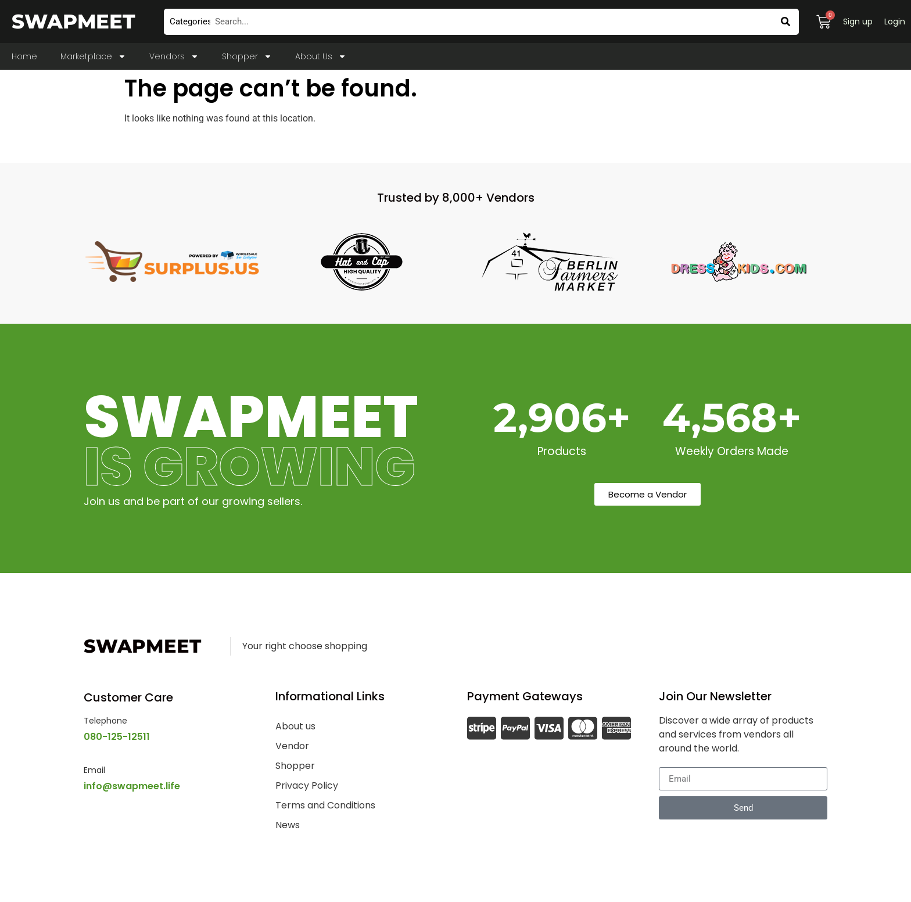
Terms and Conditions (325, 805)
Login (894, 21)
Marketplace (93, 56)
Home (24, 56)
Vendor (292, 746)
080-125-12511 (117, 736)
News (287, 825)
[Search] (786, 22)
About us (295, 726)
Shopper (247, 56)
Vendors (174, 56)
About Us (320, 56)
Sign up (858, 21)
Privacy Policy (306, 785)
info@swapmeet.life (132, 786)
